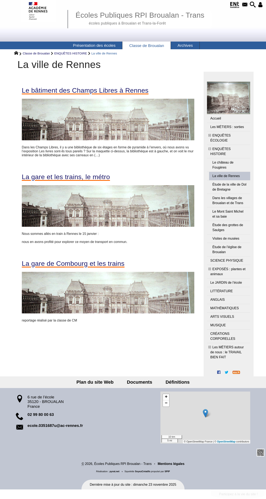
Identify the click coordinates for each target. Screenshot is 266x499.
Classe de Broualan (36, 53)
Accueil (215, 118)
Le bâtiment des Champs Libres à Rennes (85, 90)
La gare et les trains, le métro (66, 177)
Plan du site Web (97, 382)
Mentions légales (171, 464)
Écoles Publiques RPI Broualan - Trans (139, 18)
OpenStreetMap (226, 441)
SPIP (167, 471)
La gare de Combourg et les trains (73, 263)
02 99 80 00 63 (40, 414)
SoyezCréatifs (142, 471)
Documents (139, 382)
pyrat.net (114, 471)
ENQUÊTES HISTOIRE (70, 53)
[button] (251, 5)
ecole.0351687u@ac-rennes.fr (55, 425)
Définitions (175, 382)
